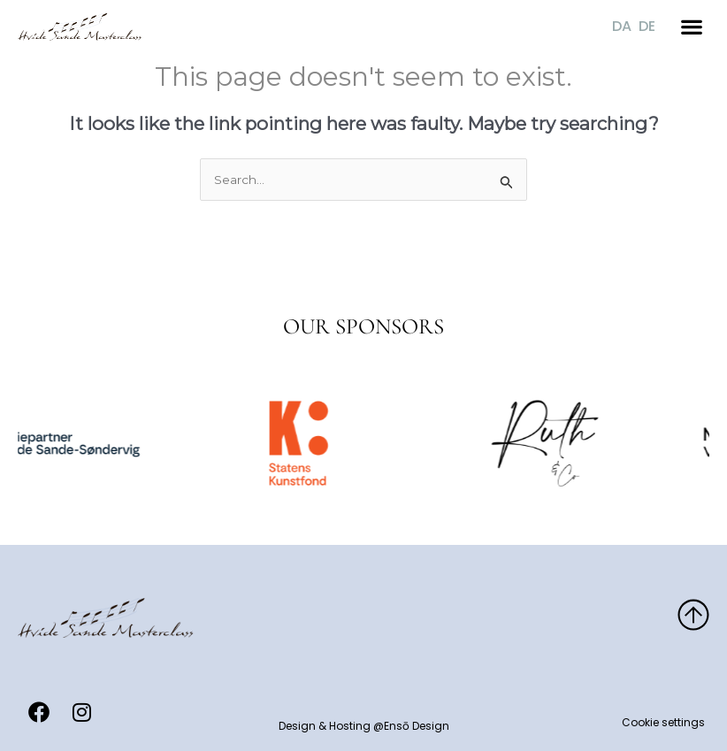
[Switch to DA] (621, 24)
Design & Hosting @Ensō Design (364, 725)
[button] (692, 23)
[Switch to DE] (647, 24)
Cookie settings (663, 722)
